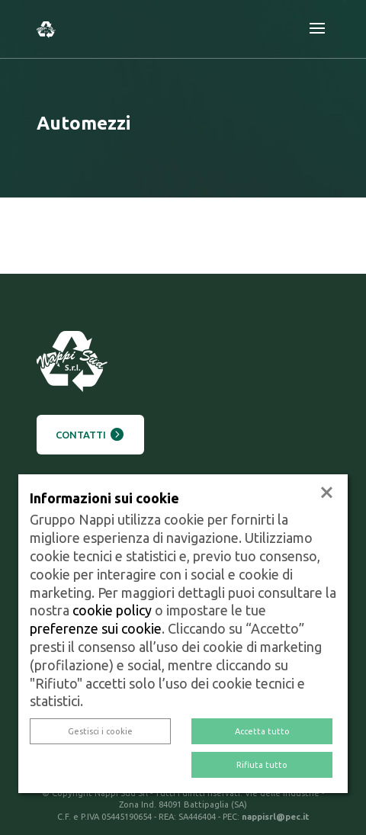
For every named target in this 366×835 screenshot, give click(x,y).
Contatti (81, 434)
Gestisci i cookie (100, 731)
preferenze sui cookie (96, 628)
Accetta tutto (262, 731)
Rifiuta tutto (261, 764)
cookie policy (112, 610)
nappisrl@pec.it (275, 816)
